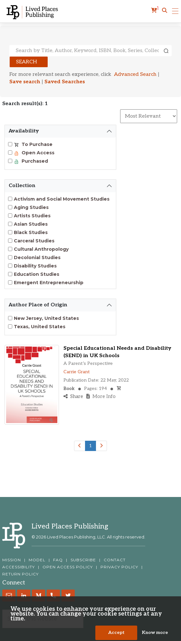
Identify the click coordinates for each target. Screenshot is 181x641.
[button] (164, 11)
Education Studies (36, 274)
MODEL (37, 560)
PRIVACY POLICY (119, 567)
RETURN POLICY (20, 574)
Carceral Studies (34, 241)
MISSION (11, 560)
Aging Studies (31, 207)
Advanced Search (135, 74)
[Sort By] (148, 116)
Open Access (37, 153)
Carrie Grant (76, 372)
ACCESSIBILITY (18, 567)
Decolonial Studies (37, 257)
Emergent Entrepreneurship (48, 282)
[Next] (101, 446)
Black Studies (31, 232)
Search (26, 62)
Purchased (34, 161)
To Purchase (36, 144)
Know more (155, 634)
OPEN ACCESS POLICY (68, 567)
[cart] (154, 11)
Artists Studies (32, 216)
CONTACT (115, 560)
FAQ (58, 560)
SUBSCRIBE (83, 560)
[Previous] (79, 446)
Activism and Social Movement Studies (62, 199)
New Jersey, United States (46, 318)
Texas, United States (39, 327)
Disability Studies (35, 266)
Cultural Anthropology (41, 249)
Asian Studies (31, 224)
